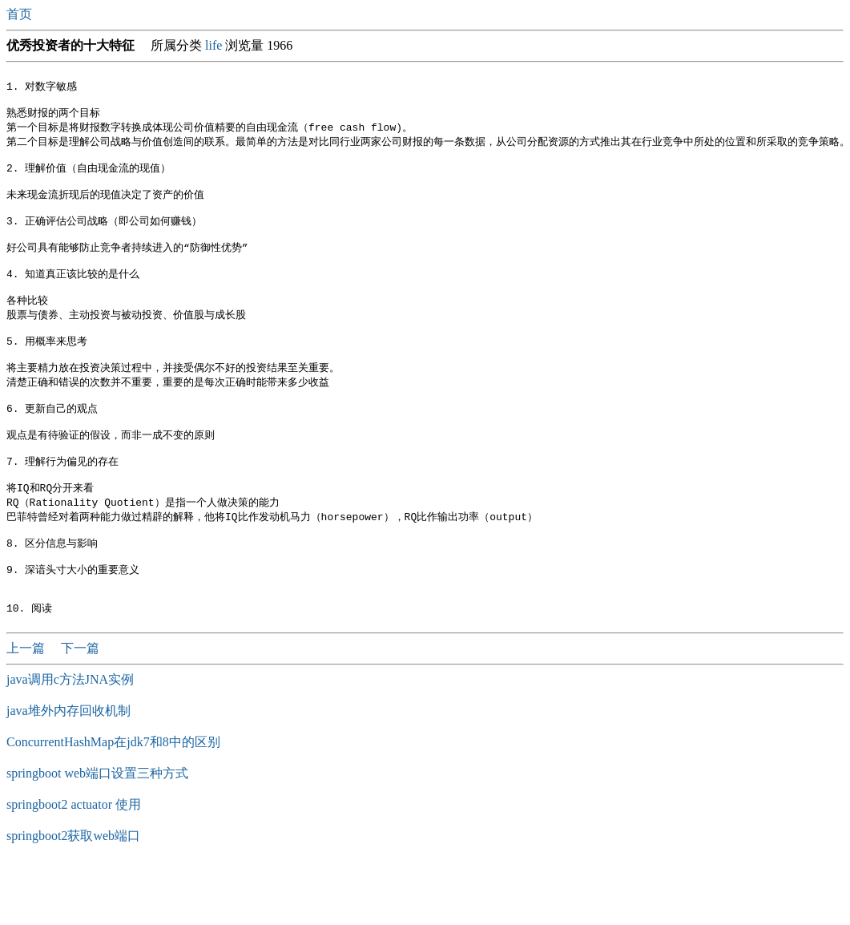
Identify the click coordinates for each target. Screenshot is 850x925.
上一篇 (27, 707)
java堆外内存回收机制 (68, 770)
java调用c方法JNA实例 (70, 738)
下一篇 (80, 707)
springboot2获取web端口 (73, 895)
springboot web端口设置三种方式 (97, 832)
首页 (20, 14)
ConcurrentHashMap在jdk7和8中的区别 (113, 801)
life (213, 45)
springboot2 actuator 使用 (73, 863)
